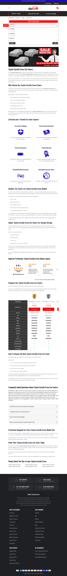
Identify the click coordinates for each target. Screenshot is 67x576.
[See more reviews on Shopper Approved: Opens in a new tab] (43, 279)
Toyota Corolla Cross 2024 (48, 464)
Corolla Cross (29, 17)
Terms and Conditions (14, 563)
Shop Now (34, 309)
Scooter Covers (12, 540)
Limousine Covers (13, 528)
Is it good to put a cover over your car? (19, 411)
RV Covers (11, 525)
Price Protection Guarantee (41, 551)
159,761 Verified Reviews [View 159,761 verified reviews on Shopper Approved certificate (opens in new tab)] (19, 271)
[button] (9, 269)
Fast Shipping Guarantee (40, 557)
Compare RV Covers (39, 531)
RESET (12, 43)
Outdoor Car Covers (13, 516)
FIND (55, 43)
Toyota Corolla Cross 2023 (14, 466)
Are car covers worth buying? (17, 417)
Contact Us (56, 3)
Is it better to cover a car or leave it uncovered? (22, 406)
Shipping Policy (12, 551)
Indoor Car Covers (13, 519)
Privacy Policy (12, 560)
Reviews (37, 519)
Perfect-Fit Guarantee (40, 554)
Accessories (12, 543)
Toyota (23, 17)
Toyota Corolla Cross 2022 (31, 466)
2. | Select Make (11, 28)
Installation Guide (39, 534)
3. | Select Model (12, 33)
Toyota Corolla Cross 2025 (31, 464)
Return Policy (12, 554)
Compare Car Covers (39, 528)
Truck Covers (12, 522)
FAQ (36, 516)
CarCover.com (11, 17)
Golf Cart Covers (13, 534)
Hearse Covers (12, 531)
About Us (37, 513)
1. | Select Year (11, 24)
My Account (48, 3)
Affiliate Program (39, 522)
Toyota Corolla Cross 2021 (48, 466)
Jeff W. (29, 266)
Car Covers (18, 17)
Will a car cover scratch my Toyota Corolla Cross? (22, 422)
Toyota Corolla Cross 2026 (14, 464)
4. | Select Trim (11, 38)
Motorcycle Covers (13, 537)
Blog (36, 525)
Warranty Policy (13, 557)
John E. (44, 266)
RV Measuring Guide (39, 537)
